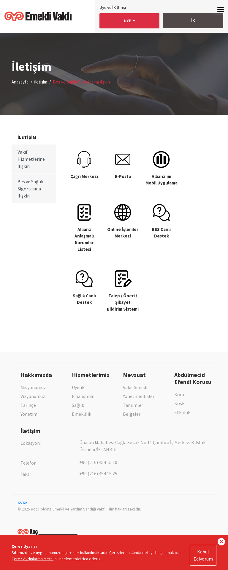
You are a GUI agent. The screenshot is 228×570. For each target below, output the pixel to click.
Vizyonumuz (32, 396)
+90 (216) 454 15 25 (98, 473)
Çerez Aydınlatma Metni (32, 558)
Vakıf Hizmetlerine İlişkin (31, 159)
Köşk (179, 403)
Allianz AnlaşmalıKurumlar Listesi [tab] (84, 228)
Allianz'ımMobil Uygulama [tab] (161, 168)
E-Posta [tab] (122, 165)
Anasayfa (20, 82)
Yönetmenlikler (138, 396)
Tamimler (133, 405)
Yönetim (28, 414)
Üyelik (78, 387)
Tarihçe (28, 405)
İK (193, 20)
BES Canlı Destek (161, 221)
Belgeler (131, 414)
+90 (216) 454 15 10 (98, 462)
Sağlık (78, 405)
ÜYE (128, 20)
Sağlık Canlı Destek (84, 287)
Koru (179, 394)
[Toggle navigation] (220, 9)
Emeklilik (81, 414)
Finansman (83, 396)
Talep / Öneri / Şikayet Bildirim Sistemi (123, 291)
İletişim (40, 82)
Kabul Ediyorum (203, 555)
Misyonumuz (33, 387)
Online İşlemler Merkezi (122, 221)
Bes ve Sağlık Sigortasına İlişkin (30, 189)
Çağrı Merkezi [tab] (84, 165)
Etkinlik (182, 412)
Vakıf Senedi (135, 387)
